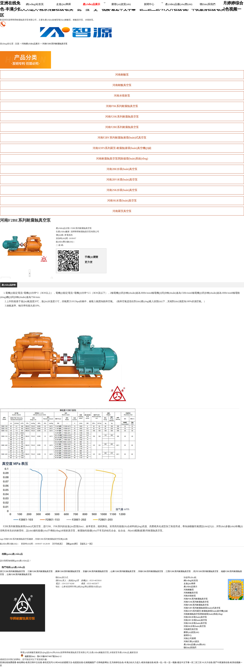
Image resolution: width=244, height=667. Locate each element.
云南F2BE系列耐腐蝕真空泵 (19, 574)
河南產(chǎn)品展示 (30, 43)
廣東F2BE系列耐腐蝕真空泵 (67, 571)
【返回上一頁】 (86, 544)
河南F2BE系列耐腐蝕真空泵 (54, 43)
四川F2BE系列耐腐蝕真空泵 (205, 571)
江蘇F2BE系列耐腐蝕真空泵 (40, 571)
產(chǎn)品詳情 (9, 285)
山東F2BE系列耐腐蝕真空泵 (123, 571)
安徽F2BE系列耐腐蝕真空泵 (95, 571)
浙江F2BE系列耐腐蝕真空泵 (12, 571)
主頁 (17, 43)
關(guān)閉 (71, 544)
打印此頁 (57, 544)
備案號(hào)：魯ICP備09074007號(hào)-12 (41, 656)
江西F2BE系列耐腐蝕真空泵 (178, 571)
